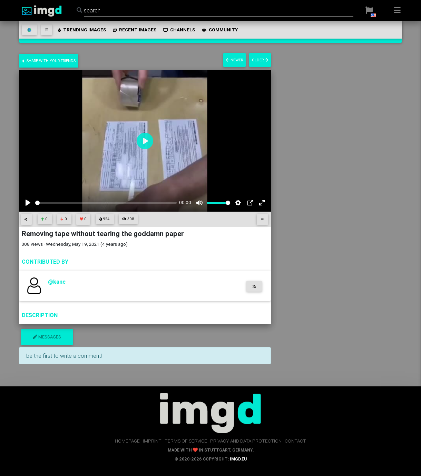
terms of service (186, 441)
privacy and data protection (246, 441)
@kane (57, 281)
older (260, 60)
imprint (152, 441)
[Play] (27, 202)
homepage (127, 441)
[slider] (106, 203)
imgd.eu (238, 459)
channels (178, 30)
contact (295, 441)
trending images (81, 30)
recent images (134, 30)
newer (234, 60)
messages (47, 337)
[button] (369, 10)
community (219, 30)
